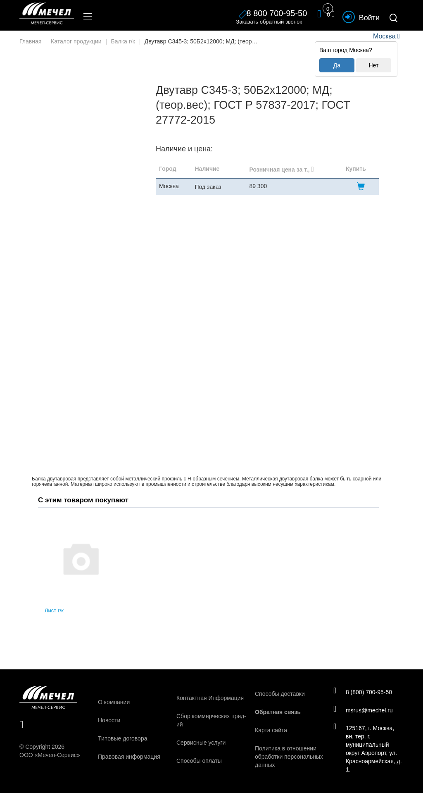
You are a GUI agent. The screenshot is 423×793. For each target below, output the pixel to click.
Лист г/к (54, 610)
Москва (384, 36)
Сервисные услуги (201, 742)
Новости (109, 720)
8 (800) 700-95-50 (363, 691)
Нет (373, 65)
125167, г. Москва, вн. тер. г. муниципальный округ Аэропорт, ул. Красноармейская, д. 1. (366, 749)
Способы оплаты (199, 760)
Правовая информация (129, 756)
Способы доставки (280, 693)
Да (336, 65)
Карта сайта (271, 730)
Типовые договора (122, 738)
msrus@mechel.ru (364, 710)
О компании (114, 702)
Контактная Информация (210, 698)
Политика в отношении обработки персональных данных (289, 756)
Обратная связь (278, 712)
